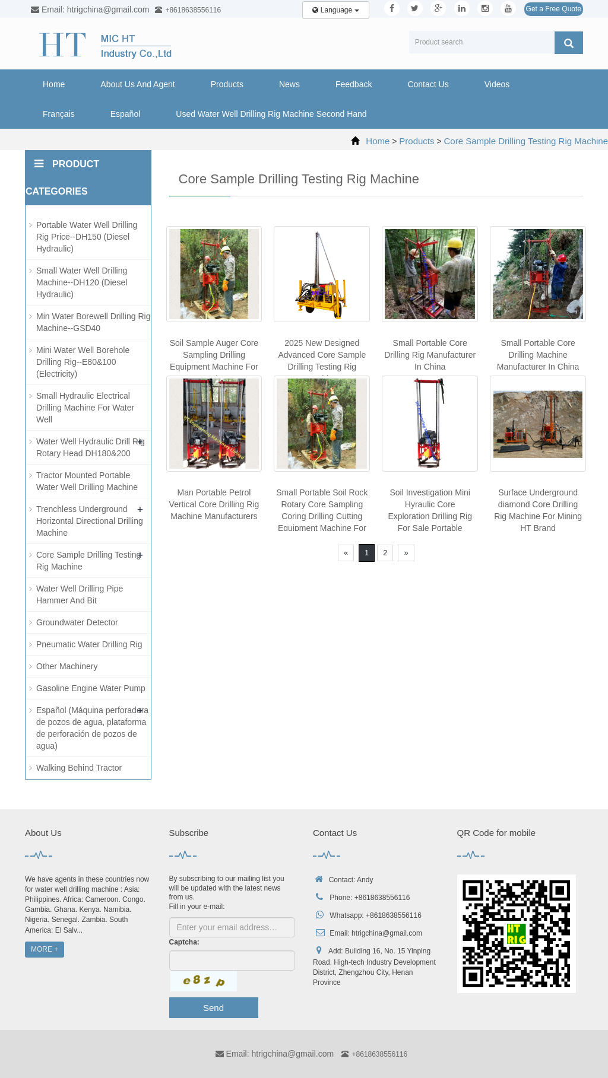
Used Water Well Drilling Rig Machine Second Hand (271, 114)
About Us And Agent (137, 84)
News (289, 84)
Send (213, 1008)
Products (227, 84)
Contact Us (427, 84)
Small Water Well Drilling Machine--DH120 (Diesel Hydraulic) (81, 282)
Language (335, 10)
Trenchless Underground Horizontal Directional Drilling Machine (89, 521)
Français (59, 114)
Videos (497, 84)
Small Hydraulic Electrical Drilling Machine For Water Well (85, 407)
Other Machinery (66, 666)
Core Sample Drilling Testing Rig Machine (526, 141)
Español (125, 114)
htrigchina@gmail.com (387, 933)
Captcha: (184, 942)
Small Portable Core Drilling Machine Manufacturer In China (538, 354)
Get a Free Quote (553, 9)
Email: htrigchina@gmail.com (275, 1053)
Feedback (353, 84)
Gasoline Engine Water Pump (90, 688)
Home (54, 84)
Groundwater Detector (77, 622)
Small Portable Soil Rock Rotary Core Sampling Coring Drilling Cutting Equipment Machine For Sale (322, 516)
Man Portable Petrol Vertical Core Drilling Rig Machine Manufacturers (214, 504)
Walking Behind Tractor (79, 767)
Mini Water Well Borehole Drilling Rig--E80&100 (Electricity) (82, 362)
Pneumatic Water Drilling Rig (89, 644)
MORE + (44, 949)
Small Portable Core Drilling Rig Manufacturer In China (430, 354)
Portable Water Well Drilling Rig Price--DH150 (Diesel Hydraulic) (86, 236)
